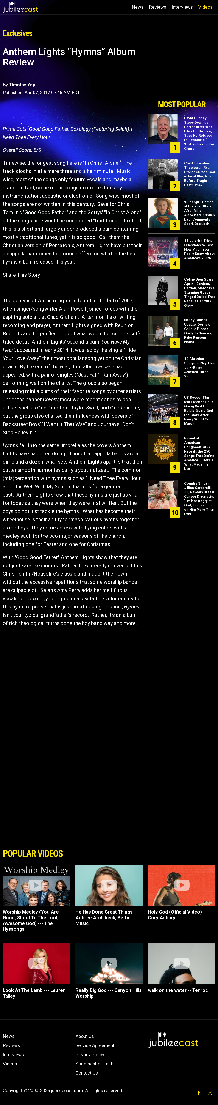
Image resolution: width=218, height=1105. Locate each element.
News (137, 7)
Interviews (182, 7)
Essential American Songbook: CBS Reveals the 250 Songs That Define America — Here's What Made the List (199, 453)
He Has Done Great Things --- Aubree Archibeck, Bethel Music (107, 917)
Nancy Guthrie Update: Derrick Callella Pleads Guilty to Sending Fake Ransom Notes (198, 331)
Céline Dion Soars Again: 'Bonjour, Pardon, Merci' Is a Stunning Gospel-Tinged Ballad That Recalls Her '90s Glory (199, 292)
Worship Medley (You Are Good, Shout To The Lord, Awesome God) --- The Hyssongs (31, 920)
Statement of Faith (94, 1064)
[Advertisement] (181, 71)
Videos (205, 7)
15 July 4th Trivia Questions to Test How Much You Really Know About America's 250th (199, 249)
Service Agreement (95, 1045)
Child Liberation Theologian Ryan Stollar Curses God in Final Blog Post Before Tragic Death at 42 (199, 174)
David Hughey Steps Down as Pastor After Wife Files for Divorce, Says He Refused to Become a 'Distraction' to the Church (199, 133)
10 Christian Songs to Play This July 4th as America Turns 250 (199, 367)
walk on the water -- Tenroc (178, 990)
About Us (84, 1036)
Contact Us (86, 1073)
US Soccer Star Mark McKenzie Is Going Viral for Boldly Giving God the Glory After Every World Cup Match (198, 411)
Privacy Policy (89, 1054)
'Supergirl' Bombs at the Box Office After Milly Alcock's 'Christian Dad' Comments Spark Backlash (199, 213)
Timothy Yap (22, 84)
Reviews (157, 7)
